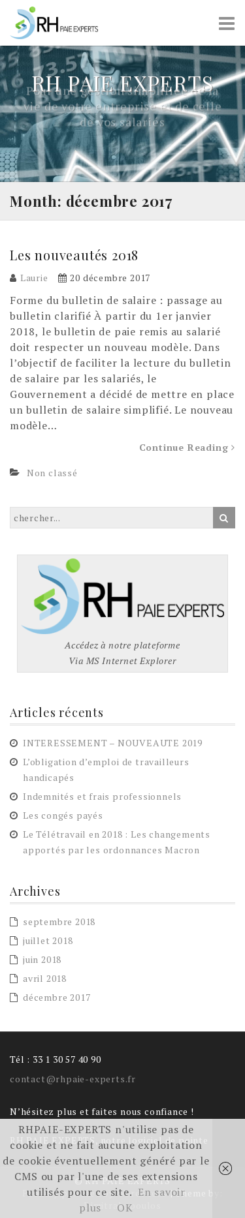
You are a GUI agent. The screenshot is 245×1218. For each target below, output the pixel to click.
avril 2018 (45, 978)
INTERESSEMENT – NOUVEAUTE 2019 (113, 743)
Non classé (52, 472)
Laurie (34, 277)
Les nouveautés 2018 (74, 255)
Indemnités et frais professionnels (102, 796)
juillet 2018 (48, 940)
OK (125, 1207)
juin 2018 (42, 959)
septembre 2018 (59, 921)
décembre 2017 (56, 997)
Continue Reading (187, 447)
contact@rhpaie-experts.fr (73, 1079)
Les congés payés (63, 815)
